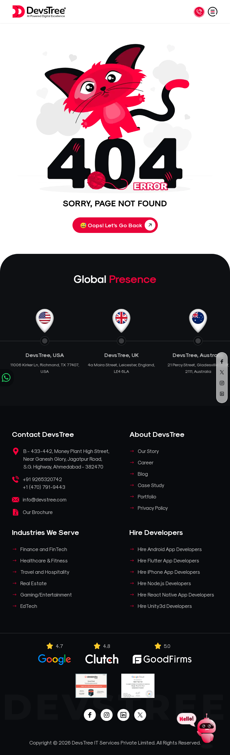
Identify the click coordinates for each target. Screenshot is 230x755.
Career (146, 462)
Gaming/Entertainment (46, 594)
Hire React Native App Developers (176, 594)
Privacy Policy (153, 508)
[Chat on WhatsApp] (7, 377)
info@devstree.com (44, 499)
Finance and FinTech (43, 549)
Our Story (148, 451)
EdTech (28, 606)
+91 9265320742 (42, 479)
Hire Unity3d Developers (165, 606)
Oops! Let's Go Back (117, 225)
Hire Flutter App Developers (168, 560)
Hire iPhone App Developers (169, 572)
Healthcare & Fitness (44, 560)
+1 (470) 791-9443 (44, 487)
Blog (143, 474)
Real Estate (33, 583)
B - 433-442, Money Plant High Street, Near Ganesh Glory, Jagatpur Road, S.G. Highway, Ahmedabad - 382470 (66, 458)
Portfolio (147, 496)
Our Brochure (38, 512)
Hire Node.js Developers (164, 583)
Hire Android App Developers (170, 549)
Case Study (151, 485)
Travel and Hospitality (44, 572)
